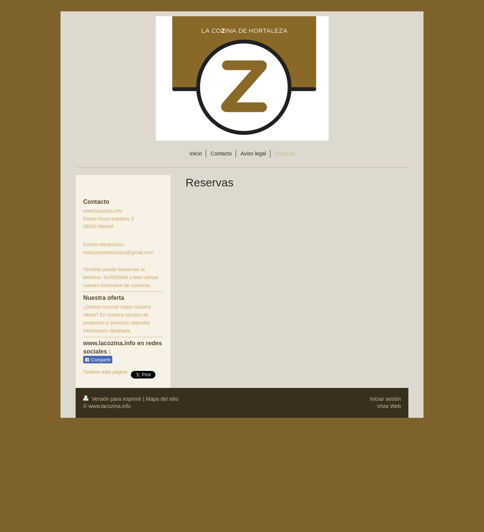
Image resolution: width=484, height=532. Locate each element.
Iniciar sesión (385, 399)
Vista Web (389, 406)
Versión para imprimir (113, 399)
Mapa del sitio (162, 399)
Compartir (98, 360)
